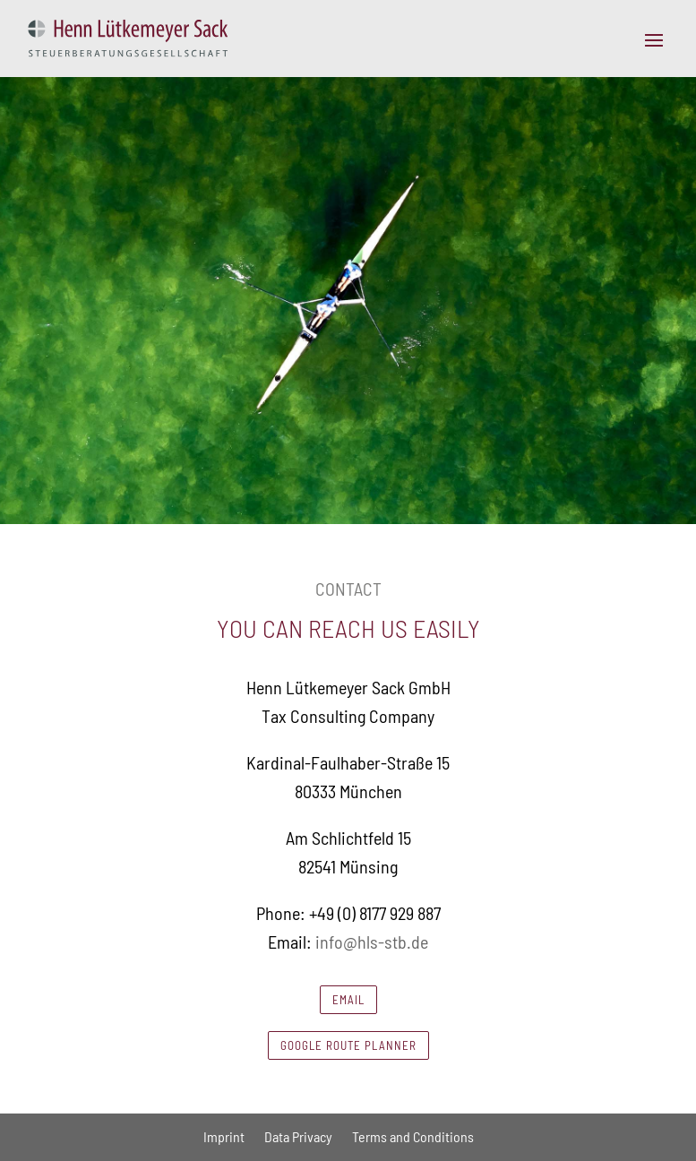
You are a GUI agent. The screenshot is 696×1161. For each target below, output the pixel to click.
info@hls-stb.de (371, 941)
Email (348, 1000)
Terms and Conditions (413, 1136)
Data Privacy (298, 1136)
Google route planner (348, 1045)
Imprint (224, 1136)
